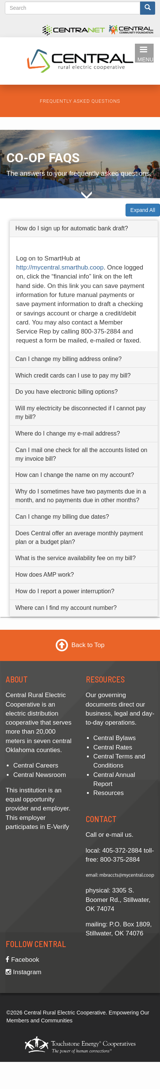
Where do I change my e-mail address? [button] (67, 433)
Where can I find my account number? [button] (66, 608)
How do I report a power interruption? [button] (64, 591)
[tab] (84, 229)
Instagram (23, 972)
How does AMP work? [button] (44, 575)
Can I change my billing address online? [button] (68, 359)
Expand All (142, 210)
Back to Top (88, 645)
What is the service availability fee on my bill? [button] (75, 558)
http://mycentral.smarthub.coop (59, 267)
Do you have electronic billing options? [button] (66, 392)
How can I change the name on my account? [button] (74, 475)
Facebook (22, 959)
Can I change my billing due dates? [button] (62, 516)
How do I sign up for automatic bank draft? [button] (71, 228)
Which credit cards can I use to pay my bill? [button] (73, 375)
